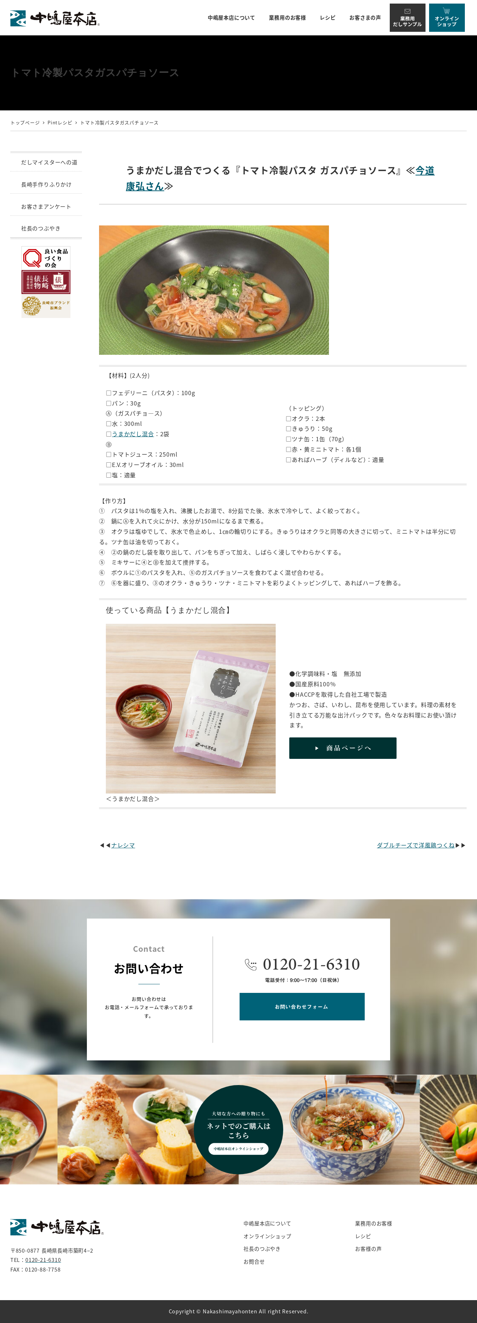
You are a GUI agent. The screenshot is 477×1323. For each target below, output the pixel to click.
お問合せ (254, 1261)
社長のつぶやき (41, 228)
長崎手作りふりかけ (46, 184)
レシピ (363, 1236)
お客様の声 (368, 1248)
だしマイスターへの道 (49, 162)
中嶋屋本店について (267, 1223)
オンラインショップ (267, 1236)
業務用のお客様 (373, 1223)
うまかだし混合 (133, 433)
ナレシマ (123, 845)
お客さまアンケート (46, 206)
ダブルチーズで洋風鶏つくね (415, 845)
